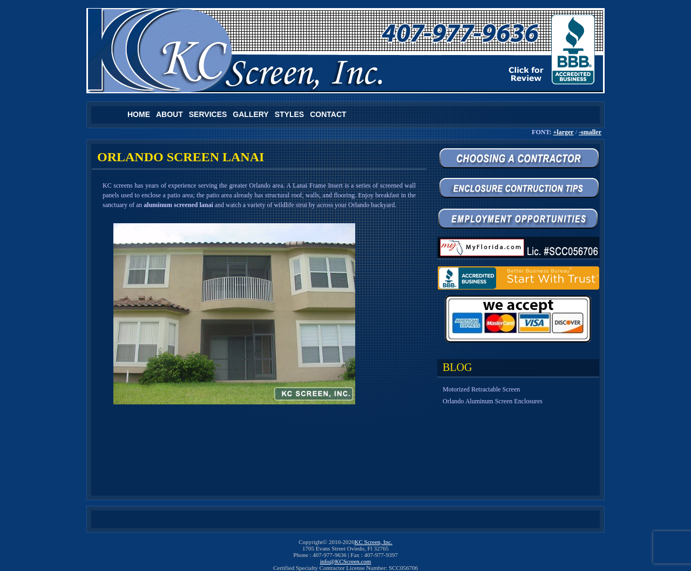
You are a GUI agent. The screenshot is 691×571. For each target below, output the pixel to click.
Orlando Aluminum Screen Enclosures (493, 401)
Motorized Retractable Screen (481, 389)
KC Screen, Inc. (373, 542)
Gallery (250, 114)
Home (138, 114)
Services (208, 114)
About (169, 114)
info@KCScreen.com (345, 561)
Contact (328, 114)
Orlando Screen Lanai (180, 157)
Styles (289, 114)
